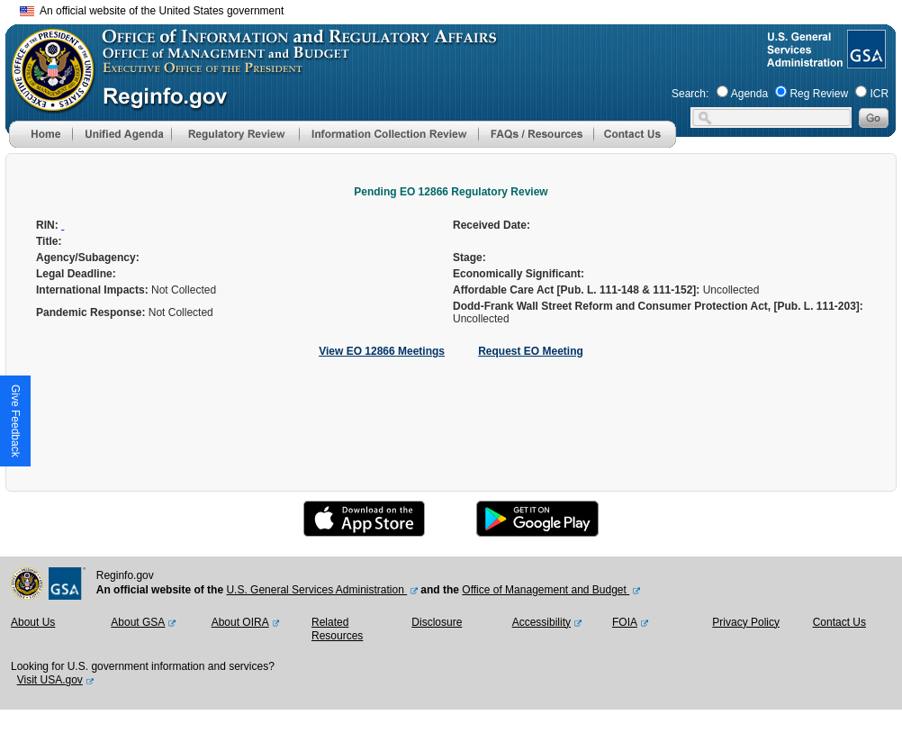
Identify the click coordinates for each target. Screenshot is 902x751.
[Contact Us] (634, 144)
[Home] (40, 144)
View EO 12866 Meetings (382, 351)
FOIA (624, 622)
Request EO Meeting (530, 351)
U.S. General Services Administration (316, 590)
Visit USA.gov (50, 680)
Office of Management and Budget (545, 590)
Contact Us (839, 622)
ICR (879, 93)
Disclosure (436, 622)
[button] (121, 134)
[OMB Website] (46, 103)
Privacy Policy (746, 622)
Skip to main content (461, 8)
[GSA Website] (864, 61)
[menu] (121, 134)
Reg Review (818, 93)
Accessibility (541, 622)
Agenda (749, 93)
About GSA (138, 622)
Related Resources (337, 629)
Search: (690, 93)
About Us (33, 622)
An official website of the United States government (152, 11)
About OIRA (240, 622)
